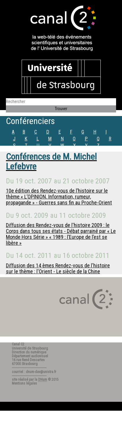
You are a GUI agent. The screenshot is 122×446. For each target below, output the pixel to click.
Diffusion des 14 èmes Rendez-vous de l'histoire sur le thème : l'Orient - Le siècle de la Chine (58, 268)
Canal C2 (18, 344)
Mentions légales (24, 383)
